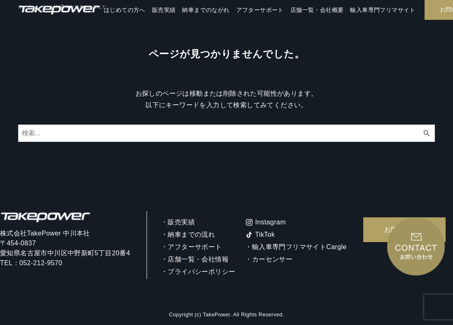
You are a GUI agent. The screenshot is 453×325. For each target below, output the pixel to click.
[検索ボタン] (426, 133)
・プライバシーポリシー (198, 271)
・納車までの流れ (188, 234)
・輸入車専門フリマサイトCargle (295, 246)
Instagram (270, 222)
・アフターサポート (191, 246)
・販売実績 (178, 222)
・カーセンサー (268, 259)
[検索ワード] (226, 133)
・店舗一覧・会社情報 (195, 259)
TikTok (265, 234)
